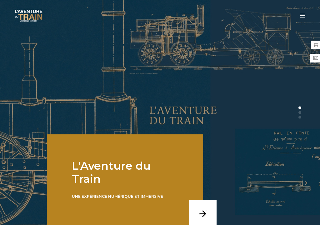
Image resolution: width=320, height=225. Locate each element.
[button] (299, 108)
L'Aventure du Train (111, 172)
